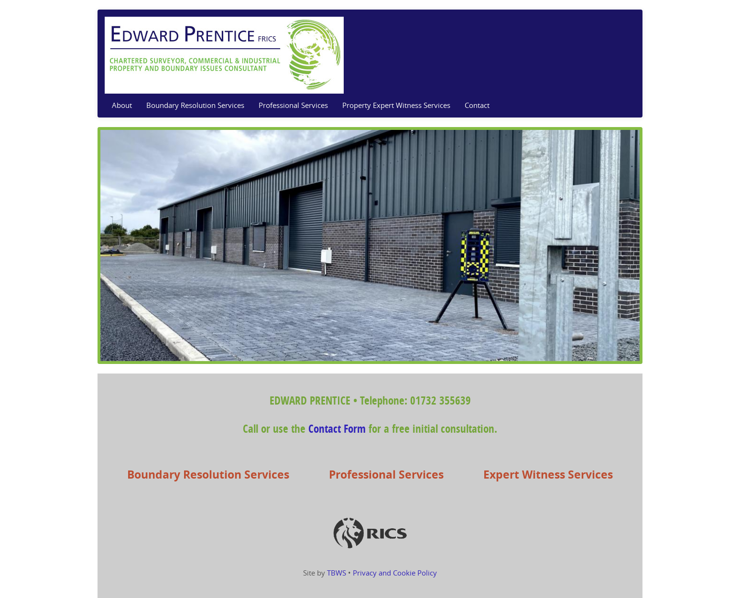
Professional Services (293, 105)
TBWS (336, 573)
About (122, 105)
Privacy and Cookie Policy (395, 573)
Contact (477, 105)
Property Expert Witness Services (396, 105)
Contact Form (337, 429)
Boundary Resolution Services (195, 105)
